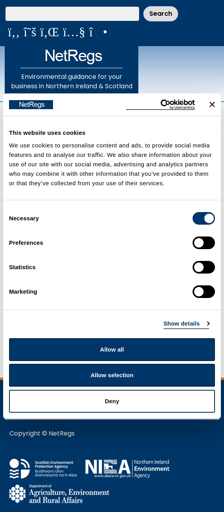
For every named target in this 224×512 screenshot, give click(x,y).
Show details (181, 323)
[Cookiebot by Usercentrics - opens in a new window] (160, 104)
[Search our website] (72, 14)
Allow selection (111, 375)
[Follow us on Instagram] (98, 32)
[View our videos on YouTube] (74, 32)
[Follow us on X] (30, 32)
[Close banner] (212, 104)
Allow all (112, 349)
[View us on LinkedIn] (49, 32)
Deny (112, 401)
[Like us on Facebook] (14, 32)
